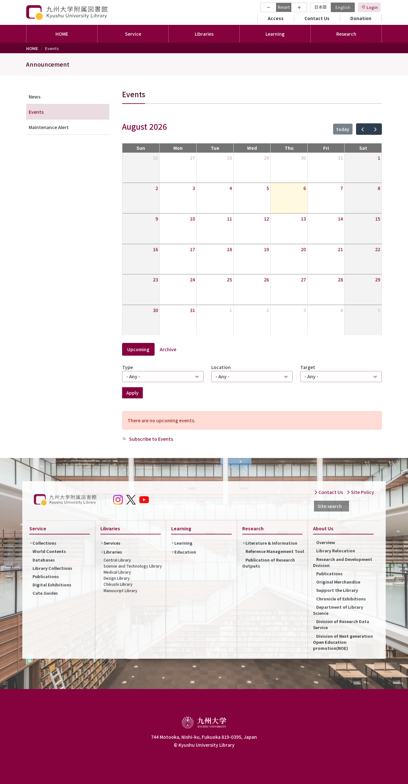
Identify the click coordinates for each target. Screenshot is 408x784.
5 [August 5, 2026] (267, 188)
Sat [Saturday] (363, 148)
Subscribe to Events (150, 439)
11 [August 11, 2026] (229, 218)
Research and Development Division (342, 562)
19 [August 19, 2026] (266, 249)
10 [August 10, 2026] (192, 218)
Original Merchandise (338, 582)
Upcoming (138, 349)
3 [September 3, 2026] (304, 310)
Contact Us (317, 18)
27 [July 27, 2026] (192, 158)
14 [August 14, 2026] (340, 218)
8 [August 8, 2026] (379, 188)
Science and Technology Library (133, 566)
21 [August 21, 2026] (340, 249)
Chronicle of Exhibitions (341, 599)
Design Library (117, 578)
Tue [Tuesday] (215, 148)
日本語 (320, 7)
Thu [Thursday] (289, 148)
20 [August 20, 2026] (303, 249)
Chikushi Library (118, 584)
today (342, 129)
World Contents (49, 551)
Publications (46, 576)
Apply (132, 392)
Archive (168, 349)
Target (307, 367)
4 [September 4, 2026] (341, 310)
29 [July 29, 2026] (266, 158)
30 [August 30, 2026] (155, 310)
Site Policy (360, 492)
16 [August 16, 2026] (155, 249)
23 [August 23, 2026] (155, 279)
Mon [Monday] (178, 148)
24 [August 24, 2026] (192, 279)
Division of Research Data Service (341, 624)
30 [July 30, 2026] (303, 158)
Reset (284, 7)
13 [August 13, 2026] (303, 218)
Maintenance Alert (49, 127)
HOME (61, 34)
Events (36, 112)
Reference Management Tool (274, 551)
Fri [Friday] (326, 148)
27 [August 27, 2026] (303, 279)
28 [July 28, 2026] (229, 158)
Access (276, 18)
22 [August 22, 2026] (377, 249)
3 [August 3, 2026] (194, 188)
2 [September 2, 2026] (267, 310)
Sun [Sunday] (140, 148)
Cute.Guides (45, 593)
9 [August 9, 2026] (157, 218)
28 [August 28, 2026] (340, 279)
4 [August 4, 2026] (230, 188)
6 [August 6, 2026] (304, 188)
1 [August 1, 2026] (379, 158)
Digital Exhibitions (52, 585)
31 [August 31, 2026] (192, 310)
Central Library (117, 560)
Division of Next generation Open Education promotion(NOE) (343, 642)
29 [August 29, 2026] (377, 279)
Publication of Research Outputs (268, 563)
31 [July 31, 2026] (340, 158)
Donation (360, 18)
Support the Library (337, 590)
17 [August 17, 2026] (192, 249)
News (34, 96)
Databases (44, 560)
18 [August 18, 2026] (229, 249)
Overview (325, 542)
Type (127, 367)
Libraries (113, 552)
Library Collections (52, 568)
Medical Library (117, 572)
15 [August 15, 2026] (377, 218)
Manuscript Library (120, 590)
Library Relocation (335, 551)
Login (372, 7)
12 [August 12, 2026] (266, 218)
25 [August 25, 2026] (229, 279)
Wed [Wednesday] (252, 148)
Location (221, 367)
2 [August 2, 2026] (157, 188)
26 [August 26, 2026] (266, 279)
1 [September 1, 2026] (230, 310)
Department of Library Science (338, 610)
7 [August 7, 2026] (341, 188)
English (342, 7)
